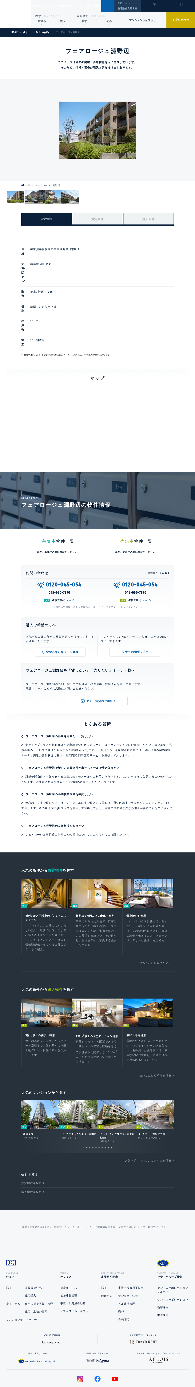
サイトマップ (139, 1371)
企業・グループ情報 (99, 6)
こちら (97, 796)
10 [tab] (111, 1116)
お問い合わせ (181, 19)
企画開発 (123, 1288)
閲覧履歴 (154, 8)
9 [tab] (108, 1116)
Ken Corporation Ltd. (15, 14)
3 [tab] (89, 1116)
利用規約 (118, 1371)
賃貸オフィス (68, 1257)
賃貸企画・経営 (128, 1265)
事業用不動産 (73, 6)
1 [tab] (83, 1116)
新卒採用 (163, 1276)
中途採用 (163, 1284)
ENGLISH (122, 3)
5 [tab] (96, 1116)
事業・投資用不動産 (73, 1272)
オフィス (54, 6)
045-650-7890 (59, 554)
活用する (83, 16)
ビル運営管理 (68, 1265)
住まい (38, 6)
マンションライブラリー (143, 20)
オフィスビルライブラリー (77, 1280)
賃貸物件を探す (31, 1151)
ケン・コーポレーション (172, 1269)
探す (38, 16)
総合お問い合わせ (59, 1371)
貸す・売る (13, 1273)
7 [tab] (102, 1116)
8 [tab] (105, 1116)
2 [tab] (86, 1116)
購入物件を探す (31, 1160)
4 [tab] (93, 1116)
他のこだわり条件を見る (155, 925)
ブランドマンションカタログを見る (148, 1128)
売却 (121, 1281)
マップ (70, 562)
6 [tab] (99, 1116)
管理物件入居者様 (127, 8)
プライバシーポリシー (91, 1371)
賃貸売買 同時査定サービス (83, 717)
